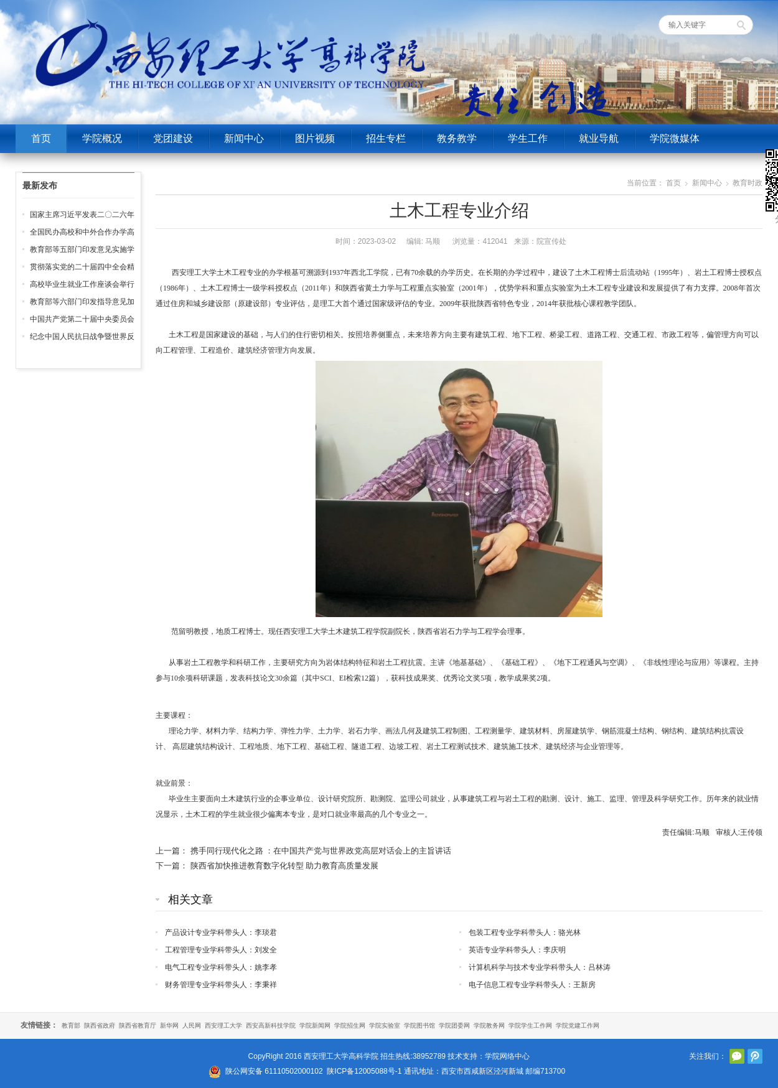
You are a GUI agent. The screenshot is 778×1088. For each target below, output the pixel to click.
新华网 (169, 1025)
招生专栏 (386, 138)
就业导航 (599, 138)
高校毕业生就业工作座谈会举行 (82, 284)
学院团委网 (454, 1025)
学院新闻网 (314, 1025)
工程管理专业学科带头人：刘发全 (221, 950)
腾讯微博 (755, 1056)
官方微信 (736, 1056)
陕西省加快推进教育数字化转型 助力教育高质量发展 (284, 865)
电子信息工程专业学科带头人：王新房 (532, 984)
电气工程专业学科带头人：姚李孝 (221, 967)
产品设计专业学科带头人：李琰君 (221, 932)
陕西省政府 (99, 1025)
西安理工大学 (223, 1025)
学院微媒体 (675, 138)
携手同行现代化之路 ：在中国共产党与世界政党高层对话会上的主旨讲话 (321, 850)
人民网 (191, 1025)
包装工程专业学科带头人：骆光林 (525, 932)
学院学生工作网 (530, 1025)
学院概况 (102, 138)
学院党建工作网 (577, 1025)
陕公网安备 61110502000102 (274, 1071)
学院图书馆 (419, 1025)
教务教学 (457, 138)
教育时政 (747, 183)
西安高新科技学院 (271, 1025)
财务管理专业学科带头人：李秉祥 (221, 984)
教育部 (71, 1025)
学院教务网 (489, 1025)
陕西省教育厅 (137, 1025)
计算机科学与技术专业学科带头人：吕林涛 (540, 967)
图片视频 (315, 138)
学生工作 (528, 138)
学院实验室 (384, 1025)
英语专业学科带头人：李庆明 (517, 950)
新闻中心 (244, 138)
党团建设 (173, 138)
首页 (41, 138)
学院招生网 (349, 1025)
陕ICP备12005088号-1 (364, 1071)
